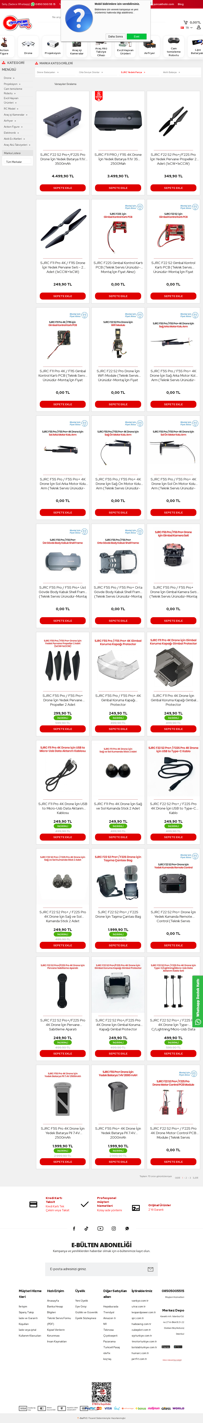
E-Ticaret (91, 1418)
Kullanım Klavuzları (30, 1335)
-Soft (81, 1418)
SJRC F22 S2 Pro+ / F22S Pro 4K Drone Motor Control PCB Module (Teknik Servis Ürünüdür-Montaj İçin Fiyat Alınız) (173, 1133)
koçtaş (107, 1359)
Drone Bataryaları (46, 72)
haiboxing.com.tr (141, 1324)
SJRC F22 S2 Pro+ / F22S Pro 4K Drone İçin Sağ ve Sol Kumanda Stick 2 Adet (63, 916)
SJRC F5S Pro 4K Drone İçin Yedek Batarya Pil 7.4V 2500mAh (63, 1133)
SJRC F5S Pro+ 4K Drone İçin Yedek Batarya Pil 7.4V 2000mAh (118, 1133)
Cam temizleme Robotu (174, 46)
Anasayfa (53, 1300)
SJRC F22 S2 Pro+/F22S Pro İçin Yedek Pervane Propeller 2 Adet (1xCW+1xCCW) (173, 159)
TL (192, 22)
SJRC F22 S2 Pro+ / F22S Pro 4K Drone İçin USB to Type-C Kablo (173, 808)
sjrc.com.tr (138, 1318)
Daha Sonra (115, 36)
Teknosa (108, 1330)
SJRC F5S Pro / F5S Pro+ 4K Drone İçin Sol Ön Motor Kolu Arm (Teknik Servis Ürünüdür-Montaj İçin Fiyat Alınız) (173, 484)
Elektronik (10, 132)
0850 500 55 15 (43, 4)
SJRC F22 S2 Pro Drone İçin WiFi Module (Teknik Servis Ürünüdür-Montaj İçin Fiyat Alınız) (118, 375)
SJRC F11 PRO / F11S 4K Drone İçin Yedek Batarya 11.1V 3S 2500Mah (118, 159)
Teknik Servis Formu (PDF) (59, 1321)
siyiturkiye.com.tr (142, 1335)
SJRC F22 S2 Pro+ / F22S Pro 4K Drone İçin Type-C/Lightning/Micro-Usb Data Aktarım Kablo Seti (173, 1025)
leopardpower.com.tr (144, 1312)
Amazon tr (109, 1318)
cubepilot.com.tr (141, 1330)
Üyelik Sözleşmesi (85, 1318)
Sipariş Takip (26, 1312)
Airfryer (149, 46)
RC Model (9, 108)
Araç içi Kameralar (77, 46)
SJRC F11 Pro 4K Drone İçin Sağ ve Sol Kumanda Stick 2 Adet (118, 806)
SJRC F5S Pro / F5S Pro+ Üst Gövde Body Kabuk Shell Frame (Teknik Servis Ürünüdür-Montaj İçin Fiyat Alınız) (63, 592)
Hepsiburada (110, 1306)
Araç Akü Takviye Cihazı (101, 46)
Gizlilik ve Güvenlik (86, 1312)
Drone (28, 46)
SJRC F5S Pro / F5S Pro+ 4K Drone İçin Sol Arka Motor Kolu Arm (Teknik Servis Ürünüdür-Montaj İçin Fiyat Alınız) (63, 484)
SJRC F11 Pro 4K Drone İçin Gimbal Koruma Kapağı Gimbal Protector (173, 700)
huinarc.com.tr (140, 1353)
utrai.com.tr (139, 1306)
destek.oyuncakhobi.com (158, 4)
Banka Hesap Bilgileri (55, 1309)
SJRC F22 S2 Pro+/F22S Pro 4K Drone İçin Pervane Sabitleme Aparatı (62, 1024)
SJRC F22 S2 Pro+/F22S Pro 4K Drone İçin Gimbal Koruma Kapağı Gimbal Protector (118, 1024)
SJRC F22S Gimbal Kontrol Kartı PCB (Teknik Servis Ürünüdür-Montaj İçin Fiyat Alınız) (118, 267)
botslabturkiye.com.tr (144, 1347)
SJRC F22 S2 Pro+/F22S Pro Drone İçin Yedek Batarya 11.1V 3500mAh (62, 159)
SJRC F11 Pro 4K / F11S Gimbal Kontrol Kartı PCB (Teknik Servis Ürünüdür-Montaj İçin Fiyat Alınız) (62, 375)
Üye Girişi (80, 1306)
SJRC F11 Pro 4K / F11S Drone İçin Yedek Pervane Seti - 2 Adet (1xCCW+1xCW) (62, 267)
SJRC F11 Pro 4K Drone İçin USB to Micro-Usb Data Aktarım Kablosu (62, 808)
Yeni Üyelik (81, 1300)
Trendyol (108, 1312)
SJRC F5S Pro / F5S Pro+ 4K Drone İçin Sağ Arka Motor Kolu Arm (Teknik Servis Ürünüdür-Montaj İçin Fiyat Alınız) (173, 375)
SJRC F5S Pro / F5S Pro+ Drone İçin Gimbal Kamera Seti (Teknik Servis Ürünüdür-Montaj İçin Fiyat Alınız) (173, 592)
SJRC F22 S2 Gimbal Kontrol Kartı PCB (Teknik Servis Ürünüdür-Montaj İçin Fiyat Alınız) (173, 267)
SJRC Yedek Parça (131, 72)
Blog (181, 4)
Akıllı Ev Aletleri (13, 138)
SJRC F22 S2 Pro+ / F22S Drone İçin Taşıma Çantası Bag (118, 914)
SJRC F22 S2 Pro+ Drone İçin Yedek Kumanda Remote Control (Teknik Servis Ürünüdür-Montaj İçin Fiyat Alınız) (173, 916)
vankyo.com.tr (140, 1300)
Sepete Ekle (62, 188)
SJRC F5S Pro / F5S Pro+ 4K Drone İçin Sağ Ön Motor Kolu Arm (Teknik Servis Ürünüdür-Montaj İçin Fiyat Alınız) (118, 484)
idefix (106, 1353)
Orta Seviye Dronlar (89, 72)
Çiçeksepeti (110, 1335)
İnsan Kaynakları (57, 1341)
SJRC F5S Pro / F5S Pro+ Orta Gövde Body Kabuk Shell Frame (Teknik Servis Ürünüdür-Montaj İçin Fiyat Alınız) (118, 592)
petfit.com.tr (139, 1359)
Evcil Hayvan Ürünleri (125, 46)
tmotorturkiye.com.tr (144, 1341)
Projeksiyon (52, 46)
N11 (105, 1324)
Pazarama (109, 1341)
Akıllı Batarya (170, 72)
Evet (136, 36)
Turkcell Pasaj (111, 1347)
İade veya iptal (27, 1330)
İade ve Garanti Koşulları (28, 1321)
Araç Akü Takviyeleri (15, 144)
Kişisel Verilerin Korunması (56, 1332)
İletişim (23, 1306)
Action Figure (12, 126)
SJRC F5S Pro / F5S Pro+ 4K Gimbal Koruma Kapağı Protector (118, 700)
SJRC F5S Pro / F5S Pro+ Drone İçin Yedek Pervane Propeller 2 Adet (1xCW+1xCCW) (63, 700)
